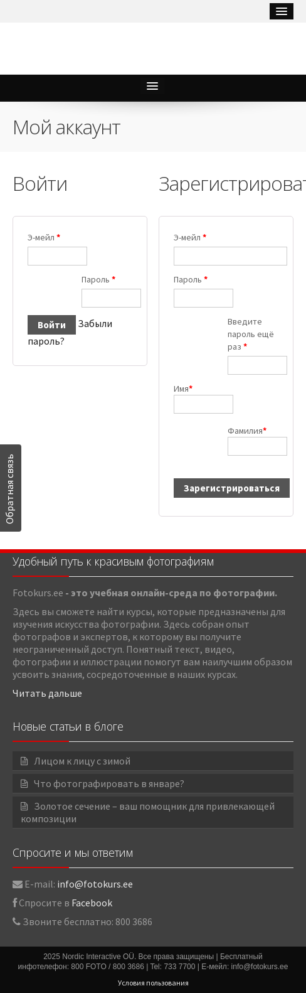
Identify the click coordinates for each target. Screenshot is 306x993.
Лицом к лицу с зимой (82, 760)
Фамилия (253, 440)
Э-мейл (44, 237)
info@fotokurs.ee (95, 884)
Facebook (91, 902)
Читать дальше (47, 693)
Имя (199, 398)
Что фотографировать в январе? (109, 783)
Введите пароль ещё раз (251, 334)
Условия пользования (153, 982)
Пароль (98, 279)
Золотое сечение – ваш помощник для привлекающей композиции (148, 812)
